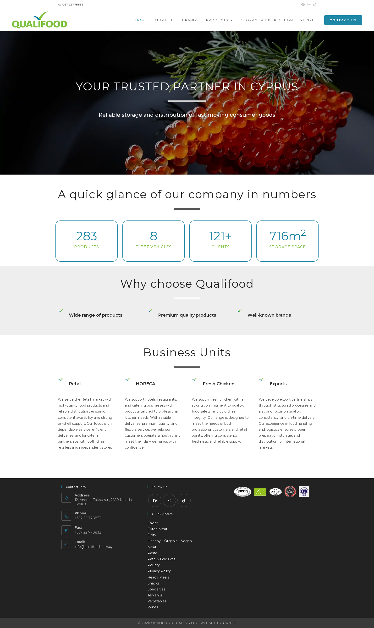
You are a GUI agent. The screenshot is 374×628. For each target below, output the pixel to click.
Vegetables (157, 601)
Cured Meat (157, 529)
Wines (153, 607)
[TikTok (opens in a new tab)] (314, 4)
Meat (152, 547)
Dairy (152, 535)
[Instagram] (169, 500)
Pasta (152, 553)
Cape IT (229, 623)
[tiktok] (184, 500)
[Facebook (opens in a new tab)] (303, 4)
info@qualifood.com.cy (94, 547)
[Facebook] (154, 500)
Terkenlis (155, 595)
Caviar (153, 523)
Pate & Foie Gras (161, 559)
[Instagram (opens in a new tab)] (309, 4)
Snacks (153, 583)
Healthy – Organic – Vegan (170, 541)
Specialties (156, 589)
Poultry (154, 565)
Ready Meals (158, 577)
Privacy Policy (159, 571)
